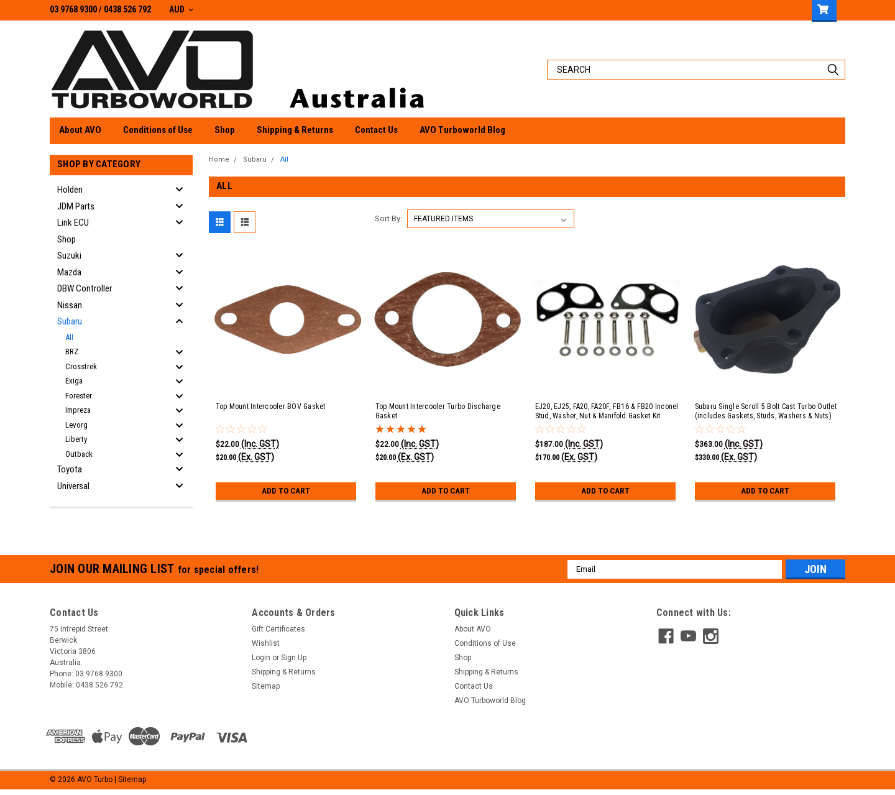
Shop (224, 130)
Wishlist (266, 647)
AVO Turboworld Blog (462, 130)
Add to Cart (285, 494)
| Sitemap (130, 782)
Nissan (69, 305)
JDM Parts (75, 206)
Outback (79, 454)
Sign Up (293, 661)
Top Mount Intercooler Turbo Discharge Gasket (437, 415)
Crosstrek (81, 366)
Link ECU (73, 222)
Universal (73, 486)
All (69, 337)
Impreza (78, 410)
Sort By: (388, 222)
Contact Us (376, 130)
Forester (78, 395)
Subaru (69, 321)
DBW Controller (84, 288)
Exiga (74, 380)
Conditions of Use (158, 130)
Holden (70, 189)
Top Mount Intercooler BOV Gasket (271, 410)
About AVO (80, 130)
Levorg (76, 425)
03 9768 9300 (73, 9)
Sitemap (266, 690)
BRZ (71, 351)
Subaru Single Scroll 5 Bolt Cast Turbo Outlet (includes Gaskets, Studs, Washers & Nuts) (766, 415)
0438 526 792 (127, 9)
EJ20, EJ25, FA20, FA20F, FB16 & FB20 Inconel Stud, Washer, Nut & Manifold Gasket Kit (607, 415)
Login (261, 661)
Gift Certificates (278, 632)
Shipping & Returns (295, 130)
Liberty (76, 439)
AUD (181, 9)
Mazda (69, 272)
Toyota (69, 469)
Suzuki (69, 255)
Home (219, 159)
